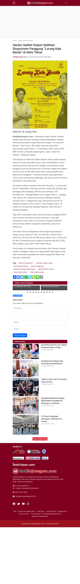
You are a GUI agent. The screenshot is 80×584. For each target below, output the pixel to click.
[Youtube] (23, 504)
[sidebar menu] (14, 3)
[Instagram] (28, 504)
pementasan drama (46, 269)
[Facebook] (14, 504)
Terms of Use (24, 514)
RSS (15, 511)
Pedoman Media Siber (27, 511)
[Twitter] (18, 504)
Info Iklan (40, 511)
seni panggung (37, 266)
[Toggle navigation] (66, 3)
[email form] (40, 329)
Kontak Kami (51, 511)
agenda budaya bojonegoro (25, 269)
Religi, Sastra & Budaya (26, 40)
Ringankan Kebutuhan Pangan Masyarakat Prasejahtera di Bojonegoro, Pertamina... (52, 400)
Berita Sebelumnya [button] (40, 439)
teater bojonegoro (26, 263)
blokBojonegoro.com (20, 57)
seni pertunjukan (38, 272)
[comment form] (40, 312)
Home (14, 40)
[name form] (40, 322)
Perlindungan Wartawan (52, 514)
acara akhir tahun (21, 272)
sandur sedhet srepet (45, 263)
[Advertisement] (40, 22)
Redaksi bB (62, 511)
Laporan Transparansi (40, 516)
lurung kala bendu (21, 266)
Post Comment (20, 335)
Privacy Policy (36, 514)
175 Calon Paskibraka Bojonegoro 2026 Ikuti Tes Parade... (51, 418)
